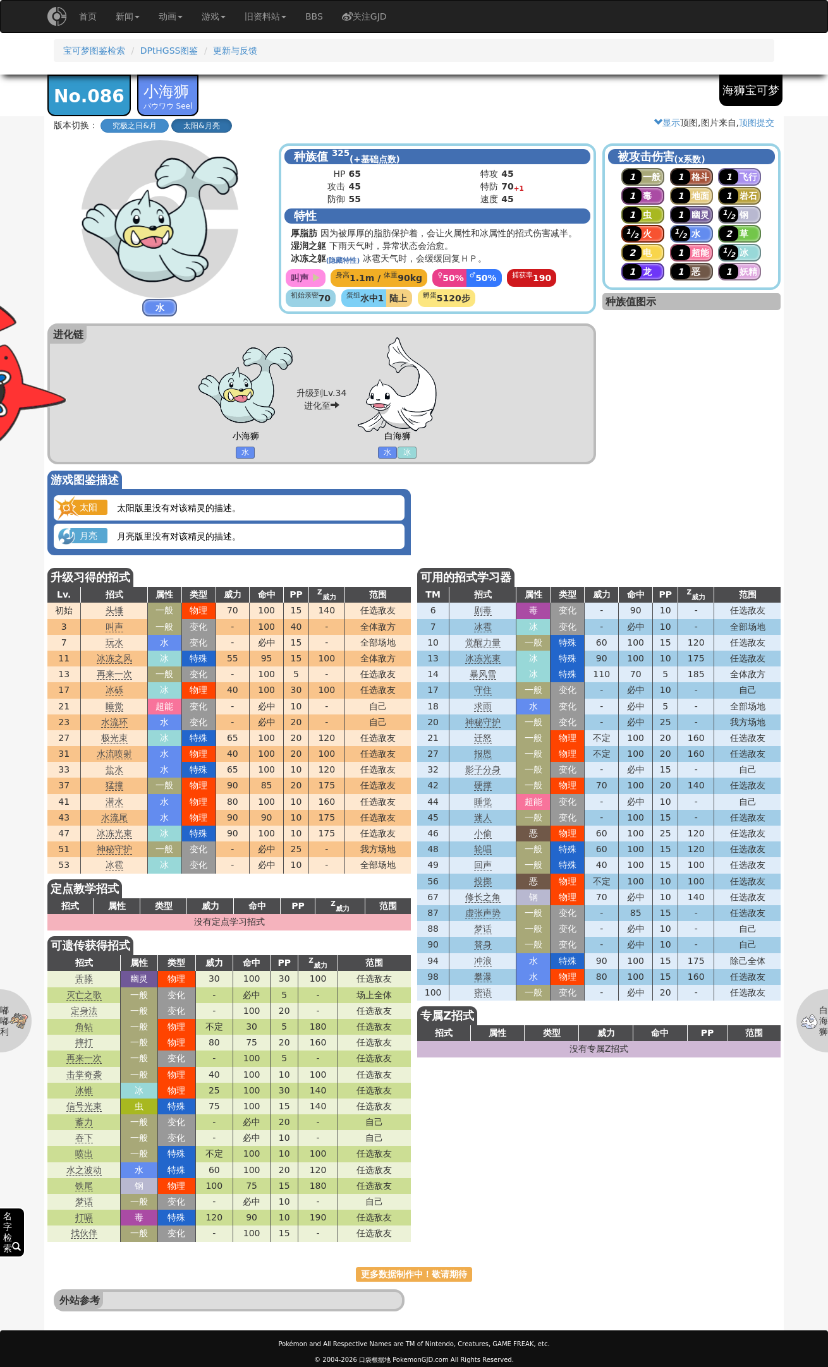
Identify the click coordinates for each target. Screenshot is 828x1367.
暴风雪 (483, 674)
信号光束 (84, 1106)
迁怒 (483, 738)
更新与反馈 (235, 50)
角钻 (84, 1026)
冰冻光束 (114, 833)
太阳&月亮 (201, 125)
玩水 (114, 642)
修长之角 (483, 897)
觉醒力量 (483, 642)
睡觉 (114, 706)
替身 (483, 944)
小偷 (483, 833)
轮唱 (483, 849)
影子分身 (483, 769)
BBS (314, 16)
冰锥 (84, 1090)
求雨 (483, 706)
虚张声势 (483, 913)
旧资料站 (265, 16)
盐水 (114, 769)
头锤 (114, 610)
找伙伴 (84, 1233)
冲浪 (483, 961)
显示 (667, 122)
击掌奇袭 (84, 1074)
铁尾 (84, 1186)
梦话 (483, 929)
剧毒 (483, 610)
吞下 (84, 1138)
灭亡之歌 (84, 995)
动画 (171, 16)
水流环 (114, 722)
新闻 (128, 16)
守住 (483, 690)
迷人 (483, 817)
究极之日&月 (134, 125)
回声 (483, 865)
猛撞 (114, 785)
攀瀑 (483, 977)
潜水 (114, 802)
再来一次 (114, 674)
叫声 (114, 627)
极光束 (114, 738)
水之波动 (84, 1170)
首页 (88, 16)
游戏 (214, 16)
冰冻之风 (114, 658)
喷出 (84, 1153)
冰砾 (114, 690)
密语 (483, 992)
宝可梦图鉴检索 (94, 50)
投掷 (483, 881)
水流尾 (114, 817)
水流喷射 (114, 754)
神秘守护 (114, 849)
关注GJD (364, 16)
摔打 (84, 1042)
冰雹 (114, 865)
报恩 (483, 754)
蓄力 (84, 1122)
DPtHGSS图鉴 (169, 50)
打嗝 (84, 1217)
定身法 (84, 1011)
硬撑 (483, 785)
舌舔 (84, 978)
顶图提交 (756, 122)
